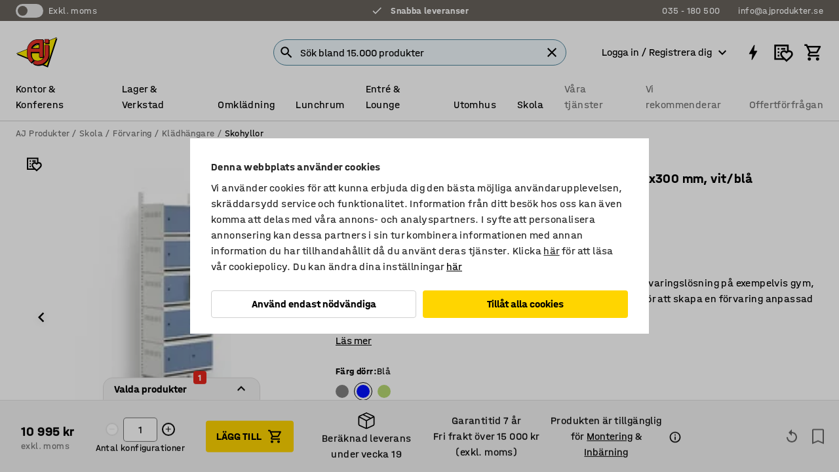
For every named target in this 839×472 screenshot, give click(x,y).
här (551, 251)
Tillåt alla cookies (525, 304)
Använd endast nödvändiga (314, 304)
